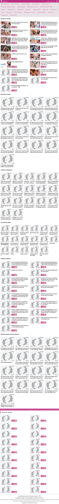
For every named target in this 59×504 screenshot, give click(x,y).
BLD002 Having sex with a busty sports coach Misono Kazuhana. (20, 326)
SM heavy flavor (13, 15)
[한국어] (33, 498)
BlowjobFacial (20, 9)
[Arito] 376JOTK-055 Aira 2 (17, 61)
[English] (17, 498)
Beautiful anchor (11, 9)
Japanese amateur (5, 4)
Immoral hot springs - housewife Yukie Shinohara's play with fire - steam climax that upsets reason (20, 303)
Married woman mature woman (8, 6)
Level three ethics (36, 4)
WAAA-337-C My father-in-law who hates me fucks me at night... (49, 294)
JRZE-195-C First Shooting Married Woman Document (49, 270)
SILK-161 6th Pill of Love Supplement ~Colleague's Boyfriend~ (49, 54)
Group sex (3, 9)
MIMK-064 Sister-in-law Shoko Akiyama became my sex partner (20, 286)
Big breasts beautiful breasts (46, 6)
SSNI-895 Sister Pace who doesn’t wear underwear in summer (20, 31)
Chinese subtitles (45, 4)
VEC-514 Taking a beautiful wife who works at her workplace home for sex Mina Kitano (49, 63)
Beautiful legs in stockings (29, 12)
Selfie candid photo (41, 12)
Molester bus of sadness (17, 270)
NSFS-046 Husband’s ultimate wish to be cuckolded (49, 78)
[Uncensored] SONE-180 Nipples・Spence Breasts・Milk (20, 86)
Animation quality (18, 12)
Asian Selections (53, 9)
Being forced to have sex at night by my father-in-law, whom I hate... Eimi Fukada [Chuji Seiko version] (49, 279)
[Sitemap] (32, 496)
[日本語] (30, 498)
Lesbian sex (50, 12)
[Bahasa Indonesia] (39, 498)
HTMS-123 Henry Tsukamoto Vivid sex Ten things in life (49, 318)
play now (14, 27)
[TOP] (40, 496)
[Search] (36, 496)
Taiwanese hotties (37, 9)
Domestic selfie (4, 15)
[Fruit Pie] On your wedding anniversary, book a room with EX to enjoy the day (49, 71)
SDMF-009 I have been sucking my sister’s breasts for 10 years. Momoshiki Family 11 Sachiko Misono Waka (20, 39)
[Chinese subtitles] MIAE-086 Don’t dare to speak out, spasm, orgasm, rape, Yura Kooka (49, 303)
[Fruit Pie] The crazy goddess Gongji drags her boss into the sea (49, 46)
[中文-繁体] (21, 498)
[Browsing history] (25, 496)
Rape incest (45, 9)
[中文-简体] (26, 498)
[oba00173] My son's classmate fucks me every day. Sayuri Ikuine (49, 286)
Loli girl (2, 12)
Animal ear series (15, 4)
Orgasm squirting (21, 6)
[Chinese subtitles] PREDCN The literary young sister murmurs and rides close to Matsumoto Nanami (20, 279)
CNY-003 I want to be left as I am (19, 54)
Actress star (28, 9)
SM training (9, 12)
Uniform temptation (25, 4)
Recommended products (32, 6)
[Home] (19, 496)
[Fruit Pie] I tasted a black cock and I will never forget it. (20, 23)
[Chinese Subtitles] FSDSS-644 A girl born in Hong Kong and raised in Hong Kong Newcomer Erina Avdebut (20, 263)
